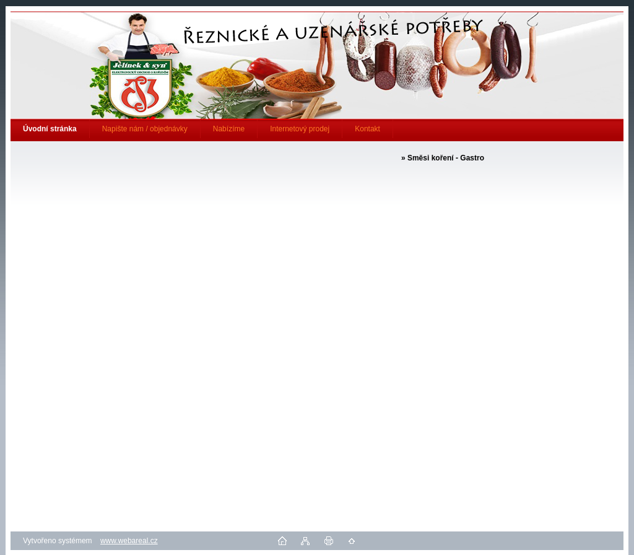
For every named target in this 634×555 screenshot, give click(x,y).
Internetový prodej (299, 129)
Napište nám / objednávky (145, 129)
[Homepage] (50, 129)
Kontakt (367, 129)
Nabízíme (229, 129)
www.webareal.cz (129, 540)
